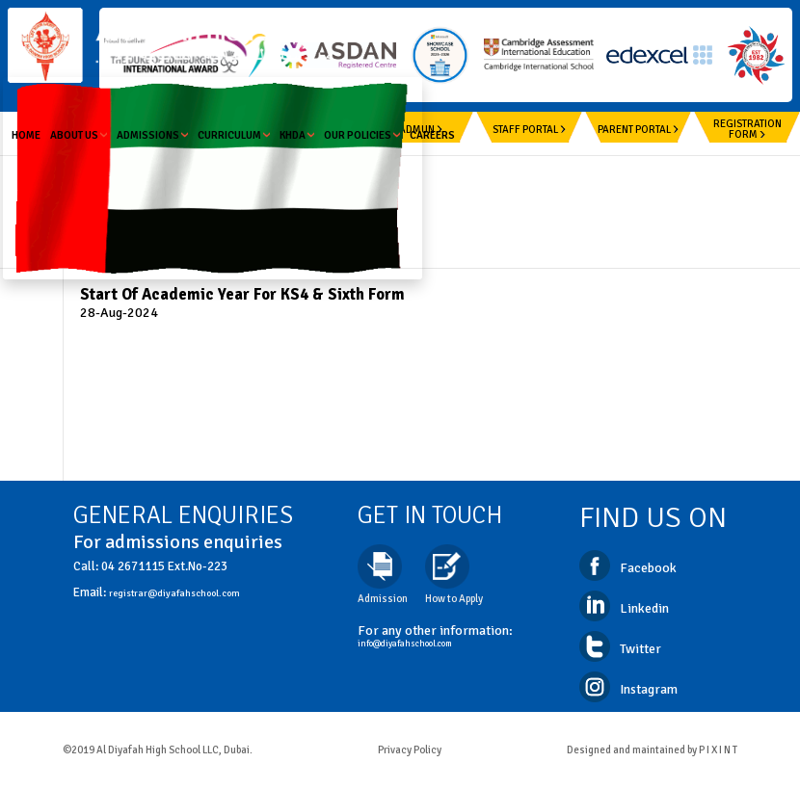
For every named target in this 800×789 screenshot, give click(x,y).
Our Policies (362, 135)
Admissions (152, 135)
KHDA (297, 135)
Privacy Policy (409, 750)
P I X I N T (718, 750)
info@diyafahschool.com (405, 644)
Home (26, 135)
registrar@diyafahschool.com (174, 593)
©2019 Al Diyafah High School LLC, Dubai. (158, 750)
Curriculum (234, 135)
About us (78, 135)
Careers (432, 135)
